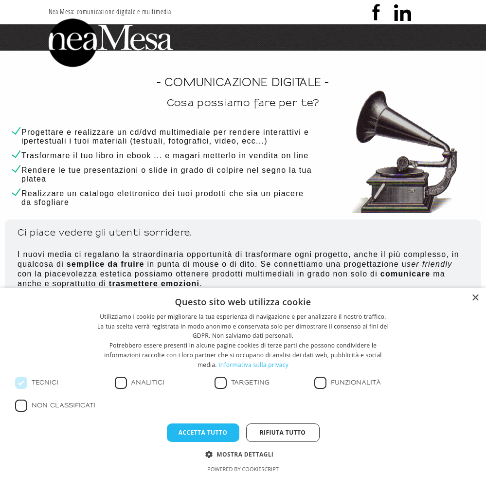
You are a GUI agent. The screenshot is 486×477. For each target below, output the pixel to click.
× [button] (475, 298)
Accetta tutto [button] (203, 432)
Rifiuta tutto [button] (283, 432)
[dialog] (243, 382)
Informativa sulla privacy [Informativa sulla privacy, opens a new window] (253, 365)
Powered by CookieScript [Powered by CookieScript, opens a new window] (243, 469)
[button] (243, 454)
